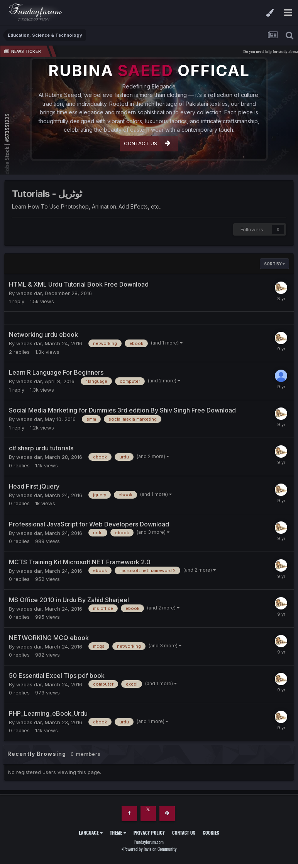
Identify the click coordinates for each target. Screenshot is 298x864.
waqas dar (29, 293)
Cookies (211, 832)
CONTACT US (147, 143)
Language (90, 832)
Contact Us (183, 832)
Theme (118, 832)
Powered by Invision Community (150, 848)
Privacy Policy (149, 832)
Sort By (274, 263)
